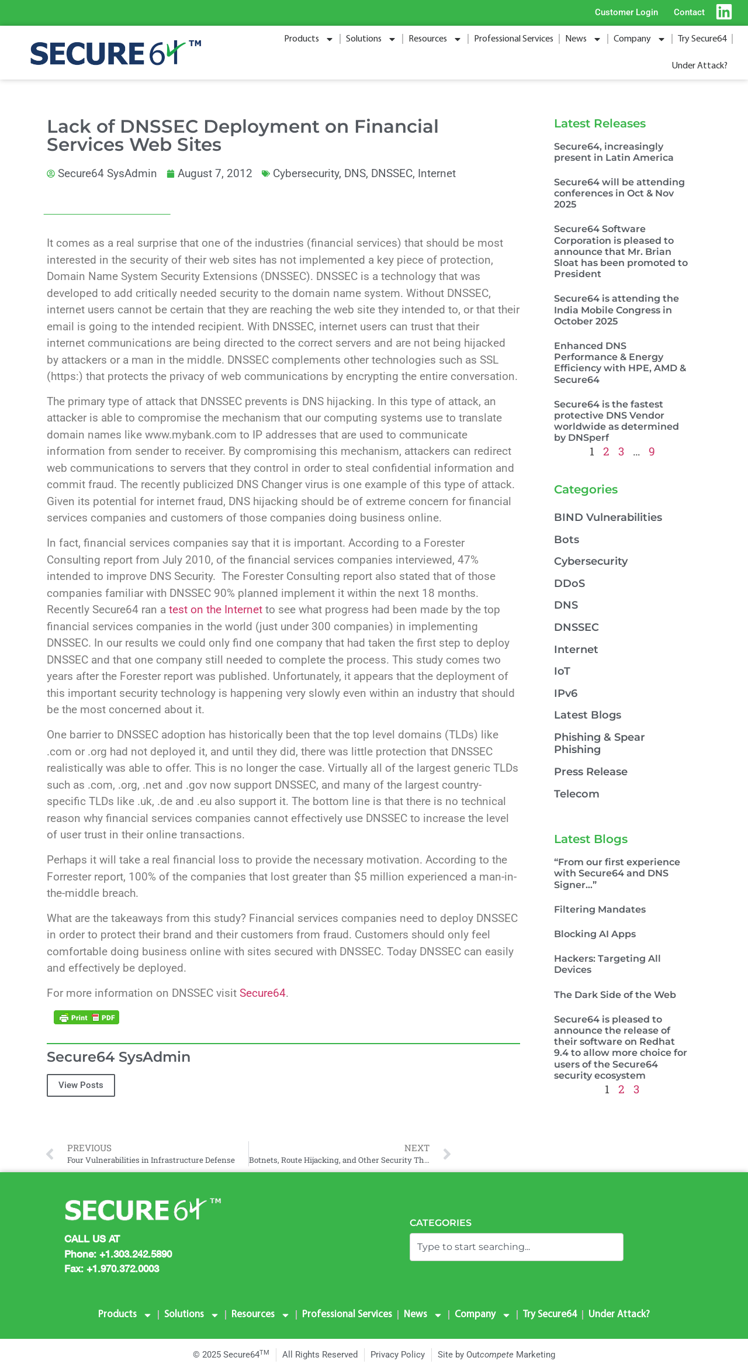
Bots (566, 539)
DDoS (569, 583)
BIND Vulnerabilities (608, 517)
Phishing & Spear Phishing (599, 744)
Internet (437, 173)
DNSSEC (392, 173)
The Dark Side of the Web (615, 994)
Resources (435, 39)
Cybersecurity (306, 173)
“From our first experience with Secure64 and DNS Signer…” (617, 873)
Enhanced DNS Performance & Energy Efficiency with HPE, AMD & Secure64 (620, 362)
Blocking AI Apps (595, 934)
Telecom (577, 794)
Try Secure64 (702, 39)
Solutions (371, 39)
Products (309, 39)
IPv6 (565, 693)
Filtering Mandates (600, 909)
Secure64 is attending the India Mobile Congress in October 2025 (616, 309)
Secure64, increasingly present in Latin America (614, 152)
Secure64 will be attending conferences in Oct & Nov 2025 (619, 193)
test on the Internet (215, 609)
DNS (355, 173)
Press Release (591, 771)
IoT (562, 671)
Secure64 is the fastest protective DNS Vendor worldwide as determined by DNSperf (616, 421)
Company (640, 39)
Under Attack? (699, 66)
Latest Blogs (587, 715)
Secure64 (263, 993)
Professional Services (513, 39)
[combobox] (517, 1247)
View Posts (80, 1085)
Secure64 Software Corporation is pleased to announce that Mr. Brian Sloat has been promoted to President (621, 251)
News (583, 39)
